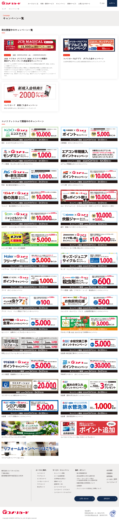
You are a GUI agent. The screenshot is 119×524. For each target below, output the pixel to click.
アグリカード (41, 484)
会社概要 (109, 470)
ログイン (112, 3)
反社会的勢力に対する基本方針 (86, 476)
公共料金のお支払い (60, 478)
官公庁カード (41, 487)
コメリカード (41, 473)
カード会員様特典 (59, 476)
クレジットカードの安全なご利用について (89, 488)
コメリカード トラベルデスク (62, 492)
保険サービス (58, 481)
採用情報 (109, 476)
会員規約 (79, 485)
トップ (4, 9)
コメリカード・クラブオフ (62, 489)
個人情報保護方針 (82, 473)
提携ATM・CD (58, 484)
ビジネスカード (41, 478)
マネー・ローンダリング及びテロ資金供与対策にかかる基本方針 (87, 479)
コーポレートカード (43, 481)
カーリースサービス (60, 487)
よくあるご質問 (112, 479)
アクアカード (41, 476)
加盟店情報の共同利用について (86, 483)
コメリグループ (112, 482)
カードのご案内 (41, 470)
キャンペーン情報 (59, 473)
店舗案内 (109, 473)
